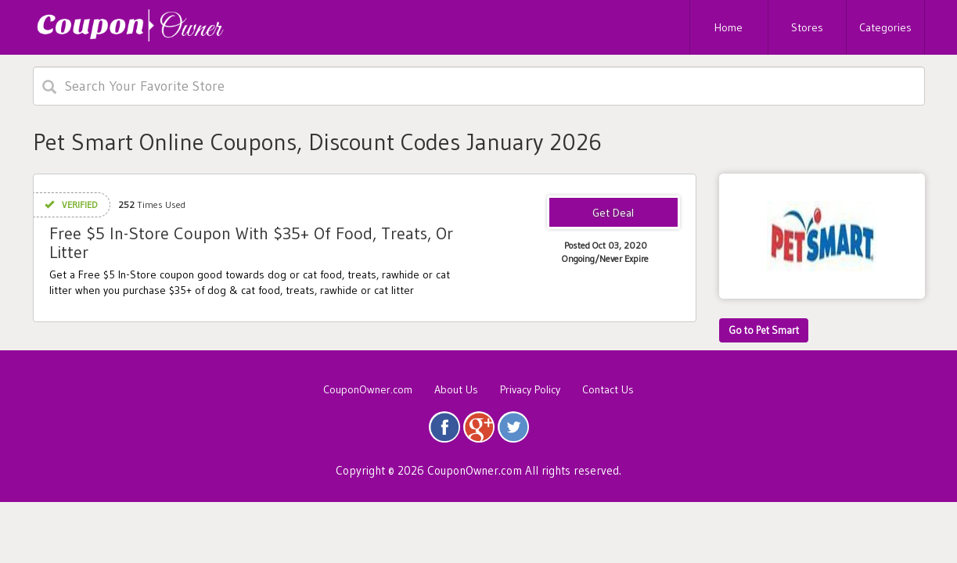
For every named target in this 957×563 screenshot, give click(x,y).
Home (728, 27)
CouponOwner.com (367, 389)
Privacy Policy (530, 389)
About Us (456, 389)
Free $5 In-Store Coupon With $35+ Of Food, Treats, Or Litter (251, 243)
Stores (807, 27)
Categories (885, 27)
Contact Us (608, 389)
